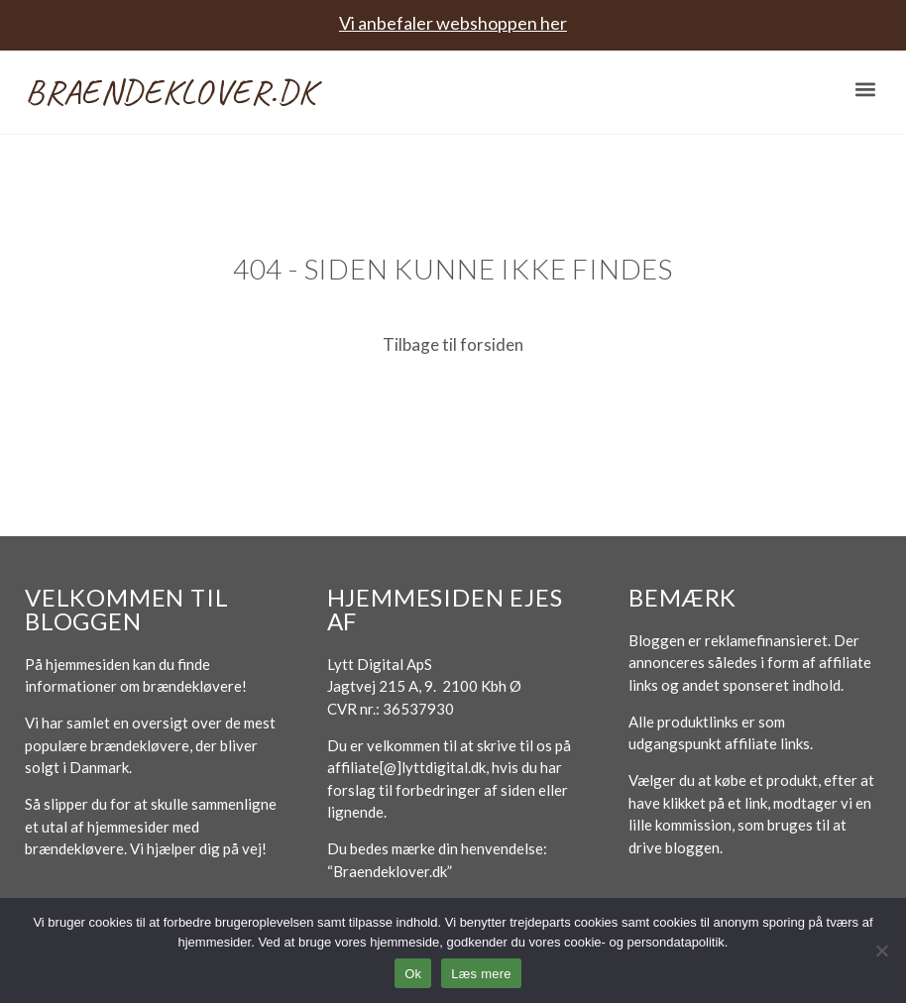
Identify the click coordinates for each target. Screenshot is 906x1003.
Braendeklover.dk (170, 91)
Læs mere (481, 973)
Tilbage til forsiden (453, 344)
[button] (865, 89)
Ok (412, 973)
